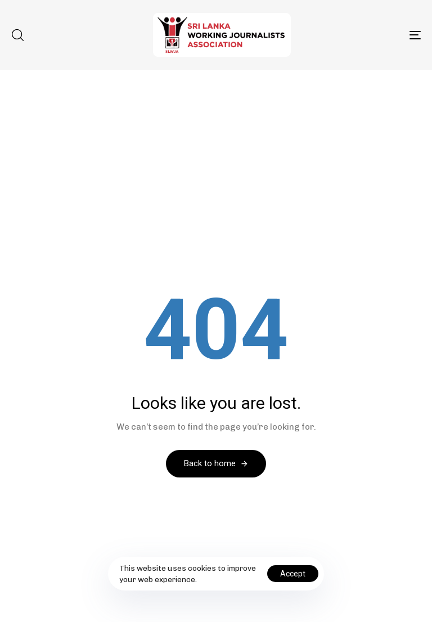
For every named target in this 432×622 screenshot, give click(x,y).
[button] (17, 35)
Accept (292, 573)
